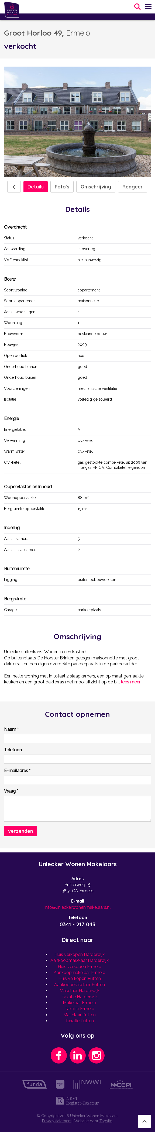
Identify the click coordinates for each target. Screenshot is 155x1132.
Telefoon (13, 749)
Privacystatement (56, 1121)
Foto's (62, 187)
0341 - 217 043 (77, 924)
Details (35, 187)
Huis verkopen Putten (79, 978)
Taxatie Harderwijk (79, 996)
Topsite (105, 1121)
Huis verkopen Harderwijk (79, 954)
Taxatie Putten (79, 1020)
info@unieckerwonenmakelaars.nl (77, 907)
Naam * (11, 729)
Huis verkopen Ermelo (79, 966)
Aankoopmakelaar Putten (79, 984)
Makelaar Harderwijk (79, 990)
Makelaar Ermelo (79, 1002)
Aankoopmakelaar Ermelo (79, 972)
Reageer (132, 187)
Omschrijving (96, 187)
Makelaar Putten (79, 1014)
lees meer (130, 681)
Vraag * (11, 791)
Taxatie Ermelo (79, 1008)
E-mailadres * (17, 770)
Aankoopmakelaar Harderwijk (79, 960)
